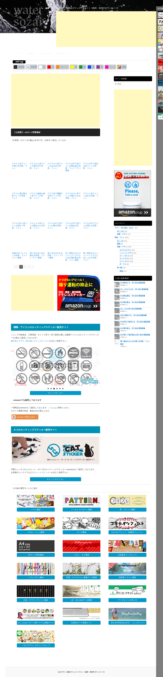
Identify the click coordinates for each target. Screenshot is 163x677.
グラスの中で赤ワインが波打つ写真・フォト (19, 225)
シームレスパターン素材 (81, 509)
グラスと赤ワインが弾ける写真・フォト (19, 165)
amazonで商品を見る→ (27, 417)
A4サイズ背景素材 (36, 555)
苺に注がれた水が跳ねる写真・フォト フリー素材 (37, 255)
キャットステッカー (42, 472)
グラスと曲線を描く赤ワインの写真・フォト (37, 195)
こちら (51, 408)
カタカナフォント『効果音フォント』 (127, 532)
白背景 (31, 67)
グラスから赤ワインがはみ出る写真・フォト (55, 165)
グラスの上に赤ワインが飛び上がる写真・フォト (73, 195)
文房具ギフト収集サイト (81, 623)
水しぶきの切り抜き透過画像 (131, 309)
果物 (121, 271)
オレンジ (62, 67)
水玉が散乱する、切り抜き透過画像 (133, 315)
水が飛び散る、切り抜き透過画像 (132, 302)
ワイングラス (125, 261)
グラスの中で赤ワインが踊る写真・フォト (55, 225)
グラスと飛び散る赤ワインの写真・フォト (19, 195)
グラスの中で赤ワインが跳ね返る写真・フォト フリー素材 (73, 167)
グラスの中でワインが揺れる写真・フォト (90, 225)
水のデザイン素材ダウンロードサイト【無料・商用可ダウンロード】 (87, 8)
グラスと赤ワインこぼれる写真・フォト (90, 195)
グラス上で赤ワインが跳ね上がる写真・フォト (37, 225)
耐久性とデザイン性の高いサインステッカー (30, 341)
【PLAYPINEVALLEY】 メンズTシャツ (127, 623)
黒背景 (19, 67)
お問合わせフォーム (63, 53)
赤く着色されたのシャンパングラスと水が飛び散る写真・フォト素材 (73, 256)
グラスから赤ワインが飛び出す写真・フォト (37, 165)
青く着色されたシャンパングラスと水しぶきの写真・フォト (90, 256)
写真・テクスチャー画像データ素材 (81, 577)
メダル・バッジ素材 (35, 532)
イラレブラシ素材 (35, 577)
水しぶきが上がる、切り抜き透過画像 (134, 289)
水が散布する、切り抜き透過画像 (132, 283)
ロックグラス (125, 259)
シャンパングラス (126, 253)
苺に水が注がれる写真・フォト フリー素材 (55, 255)
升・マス (123, 264)
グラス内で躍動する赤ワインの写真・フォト (55, 195)
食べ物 (119, 268)
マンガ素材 (81, 532)
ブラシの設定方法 (45, 53)
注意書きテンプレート (127, 555)
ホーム (19, 53)
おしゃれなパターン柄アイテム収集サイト (36, 623)
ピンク (110, 67)
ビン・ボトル (125, 256)
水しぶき (120, 231)
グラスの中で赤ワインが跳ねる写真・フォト (73, 225)
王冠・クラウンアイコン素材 (35, 600)
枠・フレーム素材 (127, 509)
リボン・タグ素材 (81, 555)
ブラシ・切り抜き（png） (124, 228)
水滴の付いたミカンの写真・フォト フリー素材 (19, 255)
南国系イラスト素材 (127, 577)
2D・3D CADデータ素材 (81, 600)
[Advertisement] (107, 29)
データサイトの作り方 (127, 600)
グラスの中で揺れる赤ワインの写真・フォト (90, 165)
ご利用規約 (30, 53)
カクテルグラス (125, 250)
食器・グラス (122, 234)
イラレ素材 (35, 509)
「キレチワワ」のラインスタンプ (35, 645)
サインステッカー (55, 393)
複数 (122, 67)
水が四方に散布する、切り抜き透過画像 (135, 322)
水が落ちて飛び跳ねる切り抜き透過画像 (135, 335)
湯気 (118, 244)
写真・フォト (119, 237)
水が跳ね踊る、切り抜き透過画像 (132, 296)
